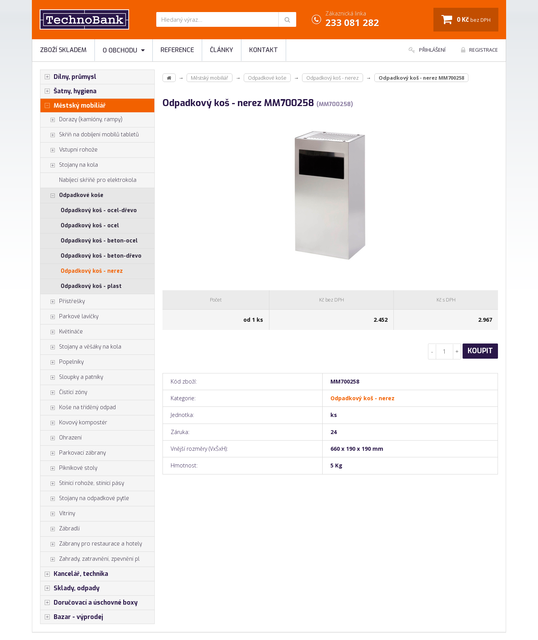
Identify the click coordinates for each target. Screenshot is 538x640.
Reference (177, 50)
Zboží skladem (63, 50)
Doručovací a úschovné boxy (89, 603)
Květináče (61, 331)
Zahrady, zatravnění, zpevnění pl (90, 559)
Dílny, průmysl (68, 77)
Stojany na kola (69, 165)
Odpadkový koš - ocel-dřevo (99, 210)
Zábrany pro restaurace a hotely (91, 544)
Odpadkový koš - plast (91, 286)
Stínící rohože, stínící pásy (82, 483)
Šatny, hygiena (68, 91)
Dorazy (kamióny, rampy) (81, 119)
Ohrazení (61, 438)
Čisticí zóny (63, 392)
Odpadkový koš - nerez (92, 271)
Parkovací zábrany (73, 453)
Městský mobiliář (73, 106)
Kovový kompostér (73, 422)
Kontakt (263, 50)
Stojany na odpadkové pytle (84, 498)
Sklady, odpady (70, 588)
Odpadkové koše (71, 195)
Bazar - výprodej (71, 617)
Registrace (479, 49)
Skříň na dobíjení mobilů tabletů (89, 134)
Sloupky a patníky (71, 377)
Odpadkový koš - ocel (90, 225)
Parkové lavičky (69, 316)
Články (221, 50)
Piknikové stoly (68, 468)
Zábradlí (60, 528)
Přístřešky (62, 301)
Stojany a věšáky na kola (80, 347)
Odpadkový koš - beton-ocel (99, 240)
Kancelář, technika (74, 574)
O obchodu (124, 50)
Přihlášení (427, 49)
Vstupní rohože (69, 150)
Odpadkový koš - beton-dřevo (101, 256)
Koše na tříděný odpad (78, 407)
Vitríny (57, 513)
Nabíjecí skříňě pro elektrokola (97, 180)
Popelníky (62, 362)
